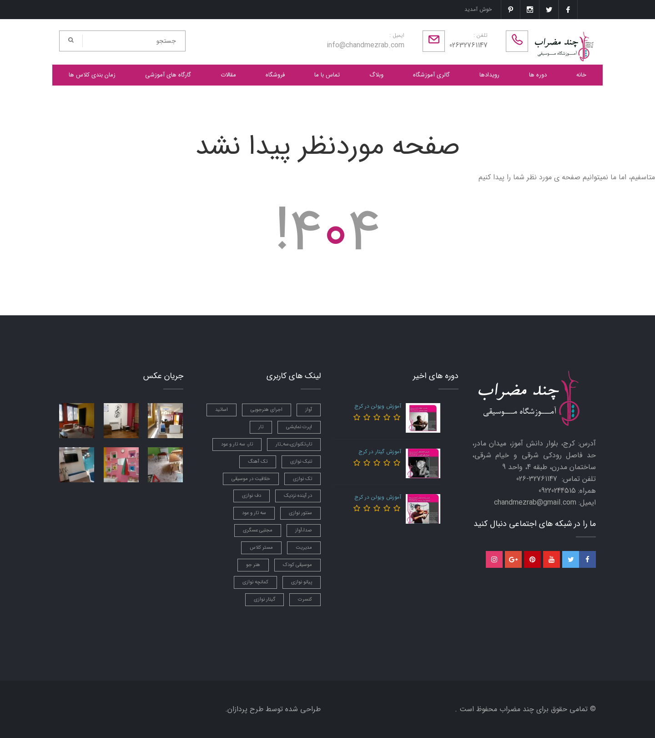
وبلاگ (376, 75)
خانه (581, 75)
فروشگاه (275, 75)
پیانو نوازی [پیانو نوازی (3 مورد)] (301, 582)
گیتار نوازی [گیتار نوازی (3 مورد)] (264, 599)
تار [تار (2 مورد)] (260, 427)
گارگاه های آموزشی (168, 75)
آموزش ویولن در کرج (377, 406)
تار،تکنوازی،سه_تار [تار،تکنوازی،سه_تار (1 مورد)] (294, 444)
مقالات (228, 75)
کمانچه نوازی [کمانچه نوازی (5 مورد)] (255, 582)
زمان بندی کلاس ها (92, 75)
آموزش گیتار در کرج (379, 451)
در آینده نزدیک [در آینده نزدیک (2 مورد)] (298, 496)
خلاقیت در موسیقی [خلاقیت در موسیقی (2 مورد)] (251, 479)
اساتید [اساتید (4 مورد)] (221, 410)
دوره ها (538, 75)
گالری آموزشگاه (431, 75)
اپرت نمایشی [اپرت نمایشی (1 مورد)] (299, 427)
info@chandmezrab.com (365, 45)
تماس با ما (327, 75)
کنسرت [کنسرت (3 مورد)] (305, 599)
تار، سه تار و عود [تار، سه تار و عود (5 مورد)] (237, 444)
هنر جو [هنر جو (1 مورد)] (253, 565)
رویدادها (489, 75)
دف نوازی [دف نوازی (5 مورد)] (251, 496)
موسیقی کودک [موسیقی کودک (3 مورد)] (297, 565)
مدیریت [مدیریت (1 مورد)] (304, 547)
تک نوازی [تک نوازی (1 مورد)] (302, 479)
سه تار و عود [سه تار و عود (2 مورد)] (254, 513)
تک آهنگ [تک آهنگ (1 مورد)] (257, 461)
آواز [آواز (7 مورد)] (308, 410)
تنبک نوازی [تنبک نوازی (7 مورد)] (301, 461)
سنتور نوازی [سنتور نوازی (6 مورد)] (300, 513)
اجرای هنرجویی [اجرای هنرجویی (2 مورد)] (266, 410)
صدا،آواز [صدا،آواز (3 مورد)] (303, 530)
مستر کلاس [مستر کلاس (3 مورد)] (261, 547)
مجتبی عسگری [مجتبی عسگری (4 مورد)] (257, 530)
